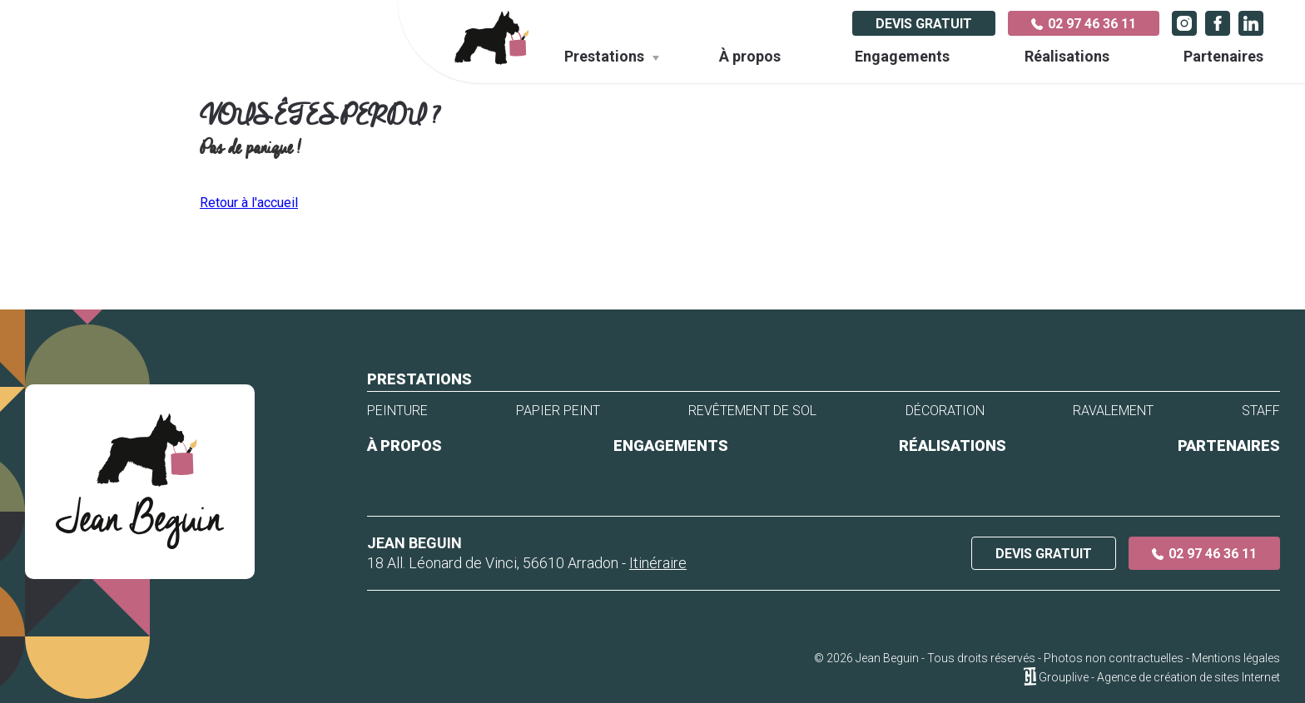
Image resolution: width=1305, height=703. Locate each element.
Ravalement (1113, 411)
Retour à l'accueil (249, 202)
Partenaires (1223, 56)
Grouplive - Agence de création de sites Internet (1159, 677)
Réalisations (1067, 56)
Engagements (902, 56)
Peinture (397, 411)
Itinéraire (658, 563)
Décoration (945, 411)
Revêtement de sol (752, 411)
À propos (750, 56)
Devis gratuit (924, 24)
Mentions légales (1236, 658)
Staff (1261, 411)
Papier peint (558, 411)
